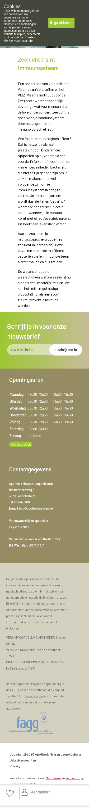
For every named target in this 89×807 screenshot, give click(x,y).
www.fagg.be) (34, 696)
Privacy (14, 766)
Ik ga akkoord (61, 23)
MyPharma (53, 778)
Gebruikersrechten (22, 760)
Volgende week (20, 444)
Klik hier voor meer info (18, 40)
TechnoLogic (75, 778)
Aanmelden (40, 791)
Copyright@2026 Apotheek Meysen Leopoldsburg (45, 754)
